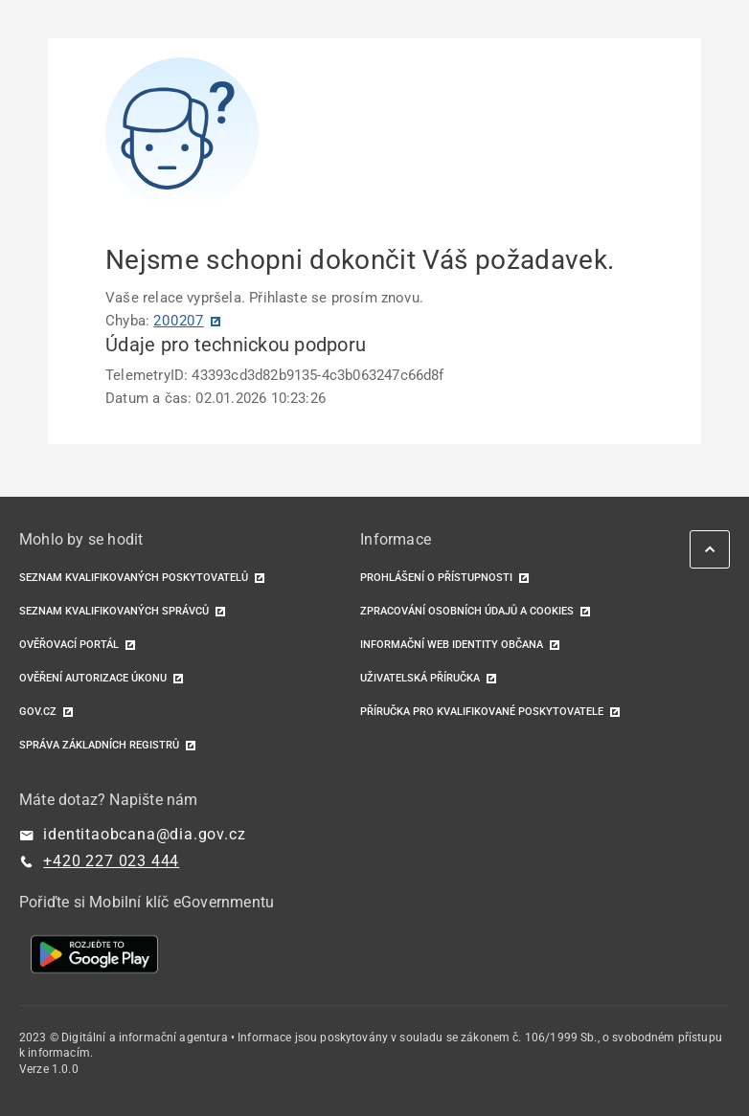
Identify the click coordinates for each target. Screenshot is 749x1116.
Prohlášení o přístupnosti (436, 577)
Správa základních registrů (99, 745)
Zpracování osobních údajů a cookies (467, 611)
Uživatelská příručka (420, 678)
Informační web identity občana (451, 644)
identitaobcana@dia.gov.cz (144, 834)
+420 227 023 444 (111, 861)
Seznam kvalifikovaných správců (114, 611)
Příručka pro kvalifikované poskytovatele (481, 711)
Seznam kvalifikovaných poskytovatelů (133, 577)
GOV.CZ (38, 711)
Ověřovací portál (69, 644)
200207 (178, 320)
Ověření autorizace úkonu (93, 678)
